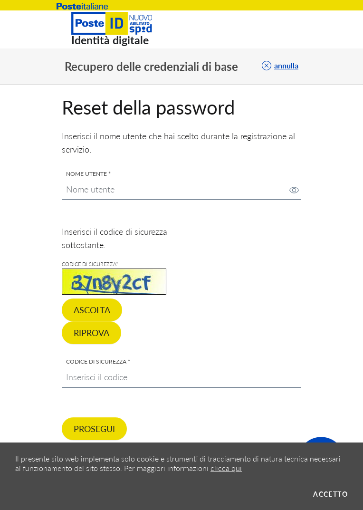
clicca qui (226, 467)
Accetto (330, 494)
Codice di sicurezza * (98, 362)
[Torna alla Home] (117, 29)
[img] (294, 190)
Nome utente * (88, 173)
